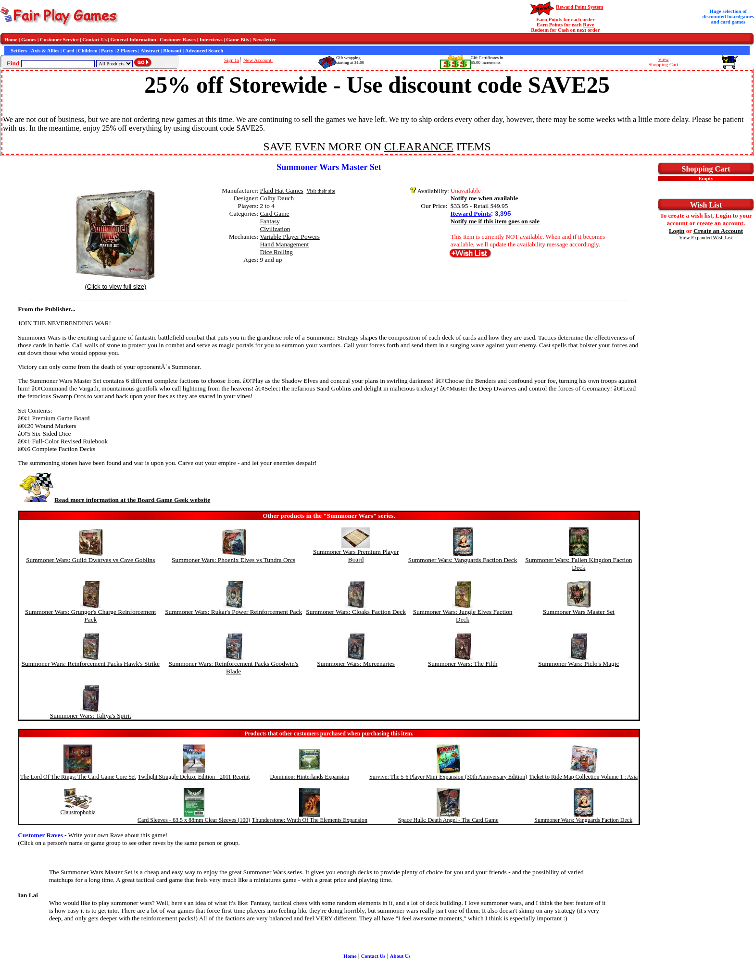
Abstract (150, 50)
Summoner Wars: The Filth (463, 663)
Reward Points (471, 213)
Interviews (211, 39)
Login (677, 230)
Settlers (19, 50)
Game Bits (237, 39)
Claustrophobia (78, 812)
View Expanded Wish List (706, 237)
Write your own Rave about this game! (118, 835)
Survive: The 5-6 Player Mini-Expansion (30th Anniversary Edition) (448, 776)
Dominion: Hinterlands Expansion (310, 776)
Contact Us (94, 39)
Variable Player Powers (289, 236)
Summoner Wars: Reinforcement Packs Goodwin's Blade (234, 667)
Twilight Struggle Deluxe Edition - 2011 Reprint (194, 776)
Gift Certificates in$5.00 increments (487, 60)
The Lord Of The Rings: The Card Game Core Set (78, 776)
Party (107, 50)
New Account (258, 60)
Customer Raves (178, 39)
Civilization (275, 228)
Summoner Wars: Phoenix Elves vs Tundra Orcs (233, 559)
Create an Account (718, 230)
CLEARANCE (418, 146)
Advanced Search (204, 50)
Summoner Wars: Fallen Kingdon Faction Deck (578, 563)
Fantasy (269, 221)
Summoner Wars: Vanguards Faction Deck (462, 559)
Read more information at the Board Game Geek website (114, 499)
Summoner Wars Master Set (579, 611)
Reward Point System (579, 7)
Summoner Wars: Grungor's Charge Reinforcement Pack (90, 615)
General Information (133, 39)
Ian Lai (28, 895)
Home (10, 39)
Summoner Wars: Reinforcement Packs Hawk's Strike (91, 663)
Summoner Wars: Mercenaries (356, 663)
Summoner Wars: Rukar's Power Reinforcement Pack (233, 611)
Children (88, 50)
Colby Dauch (277, 198)
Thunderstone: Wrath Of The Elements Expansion (309, 820)
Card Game (274, 213)
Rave (588, 24)
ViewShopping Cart (663, 62)
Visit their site (320, 191)
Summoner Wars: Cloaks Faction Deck (355, 611)
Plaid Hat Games (281, 190)
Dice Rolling (276, 252)
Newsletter (264, 39)
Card (69, 50)
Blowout (172, 50)
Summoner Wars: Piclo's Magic (578, 663)
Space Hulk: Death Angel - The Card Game (448, 820)
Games (28, 39)
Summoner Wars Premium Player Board (356, 555)
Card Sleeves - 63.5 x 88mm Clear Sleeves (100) (194, 820)
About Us (400, 956)
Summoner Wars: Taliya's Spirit (90, 715)
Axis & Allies (45, 50)
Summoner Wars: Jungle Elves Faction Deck (463, 615)
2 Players (127, 50)
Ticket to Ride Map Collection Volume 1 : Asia (583, 776)
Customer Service (59, 39)
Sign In (231, 60)
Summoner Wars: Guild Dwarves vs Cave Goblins (90, 559)
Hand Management (284, 244)
